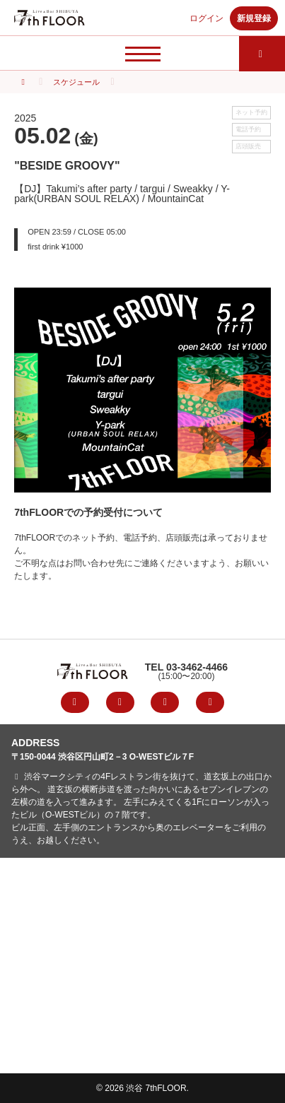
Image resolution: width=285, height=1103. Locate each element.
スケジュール (76, 82)
